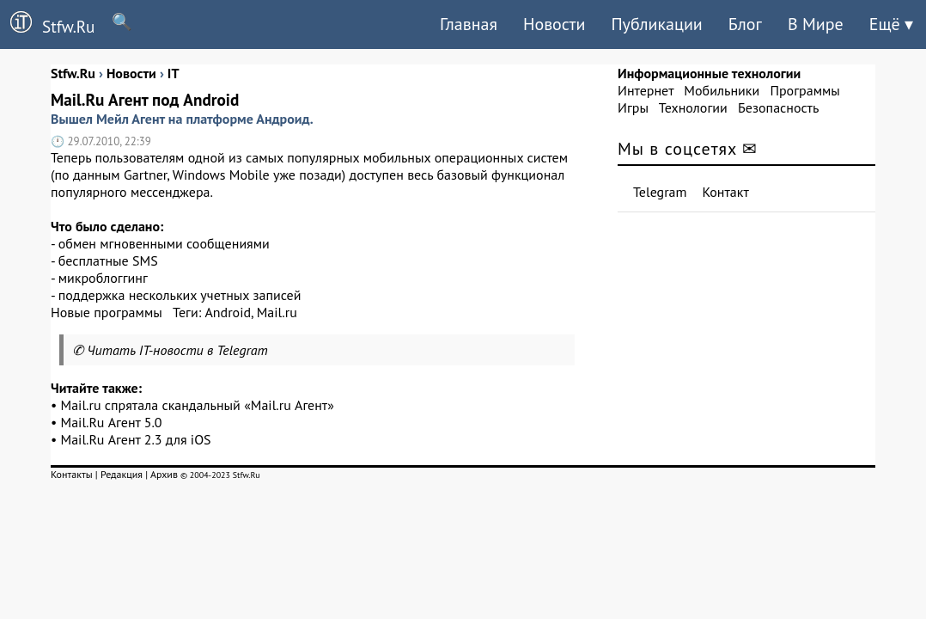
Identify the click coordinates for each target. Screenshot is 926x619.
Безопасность (778, 107)
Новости (554, 24)
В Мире (816, 24)
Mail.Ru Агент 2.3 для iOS (136, 439)
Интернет (645, 90)
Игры (633, 107)
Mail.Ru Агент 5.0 (111, 422)
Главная (468, 24)
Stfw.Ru (47, 24)
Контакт (726, 191)
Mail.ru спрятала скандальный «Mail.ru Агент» (197, 405)
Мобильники (721, 90)
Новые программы (106, 312)
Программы (804, 90)
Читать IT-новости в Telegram (177, 350)
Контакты (72, 474)
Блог (745, 24)
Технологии (693, 107)
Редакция (122, 474)
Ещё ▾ (891, 24)
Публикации (656, 24)
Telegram (660, 191)
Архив (164, 474)
